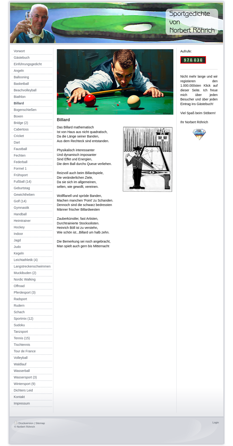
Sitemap (40, 423)
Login (215, 422)
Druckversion (23, 423)
